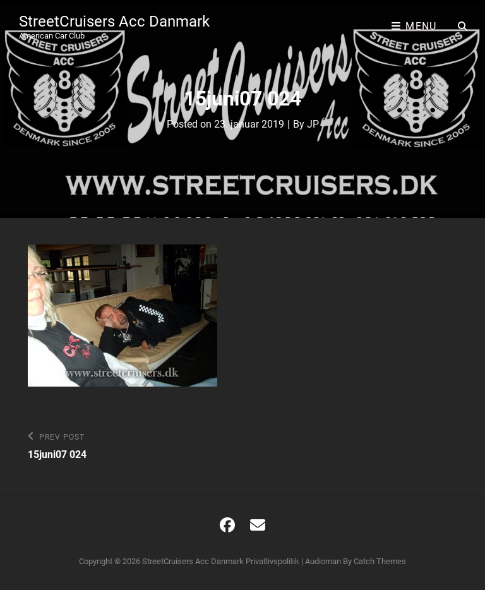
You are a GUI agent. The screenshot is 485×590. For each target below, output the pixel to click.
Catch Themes (380, 561)
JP (313, 124)
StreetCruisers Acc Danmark (114, 21)
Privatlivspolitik (272, 561)
